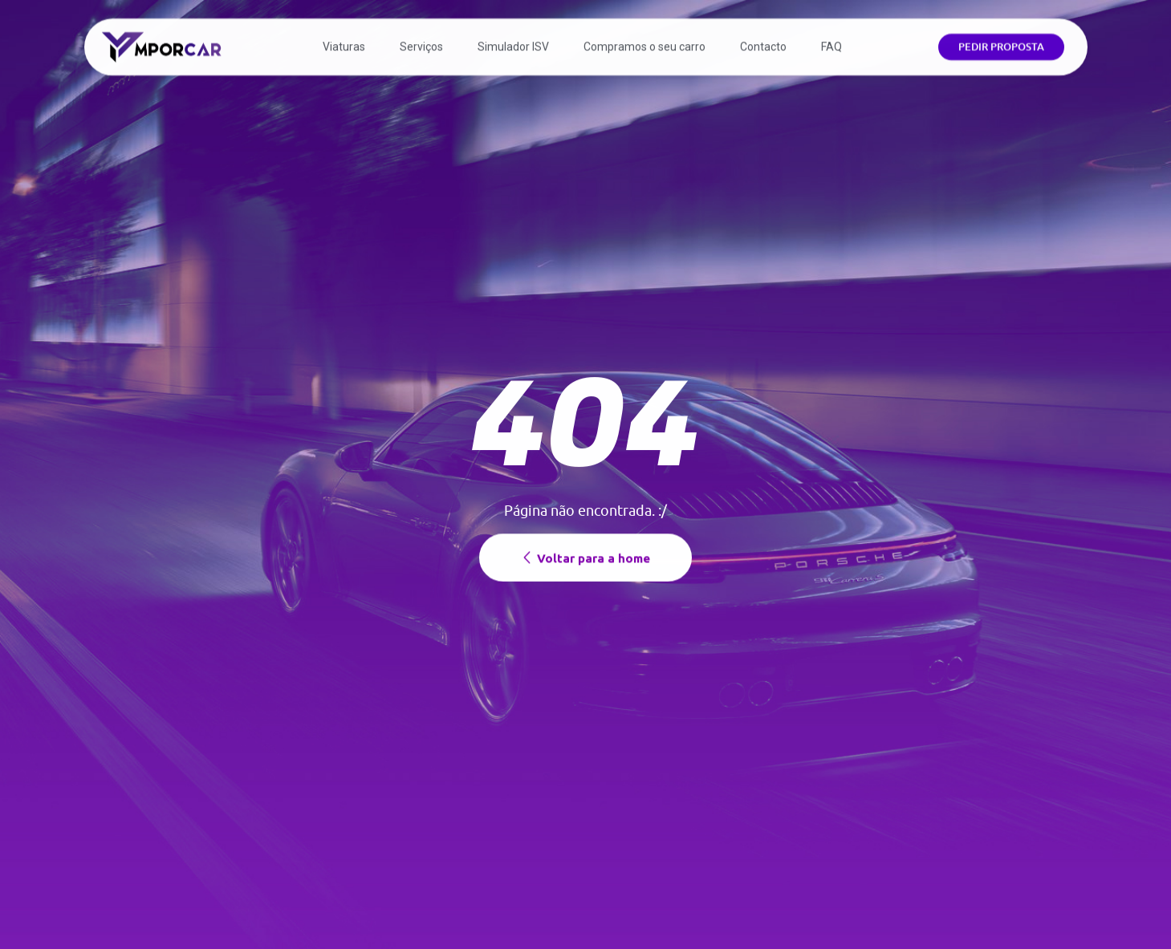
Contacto (763, 40)
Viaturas (344, 40)
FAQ (831, 40)
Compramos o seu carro (644, 40)
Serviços (421, 40)
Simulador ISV (513, 40)
